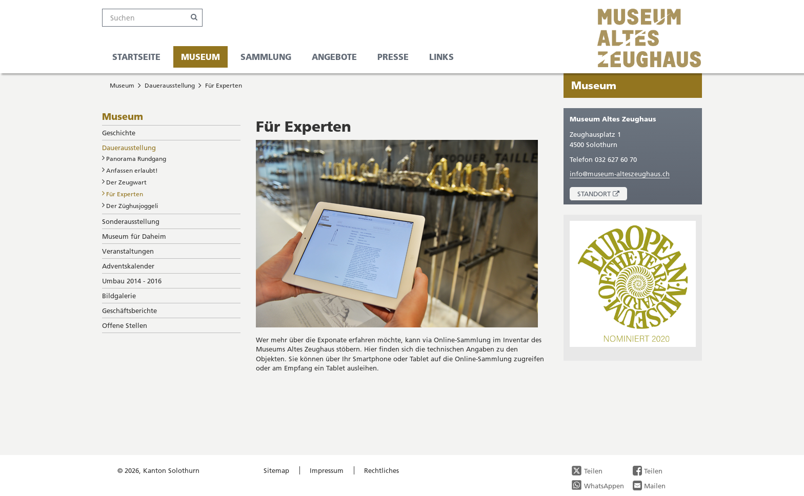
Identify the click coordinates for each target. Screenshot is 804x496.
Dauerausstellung (170, 85)
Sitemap (276, 470)
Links (441, 56)
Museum (200, 56)
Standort (602, 195)
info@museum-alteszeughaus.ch (620, 174)
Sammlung (265, 56)
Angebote (334, 56)
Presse (393, 56)
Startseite (136, 56)
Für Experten (223, 85)
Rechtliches (381, 470)
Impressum (327, 470)
